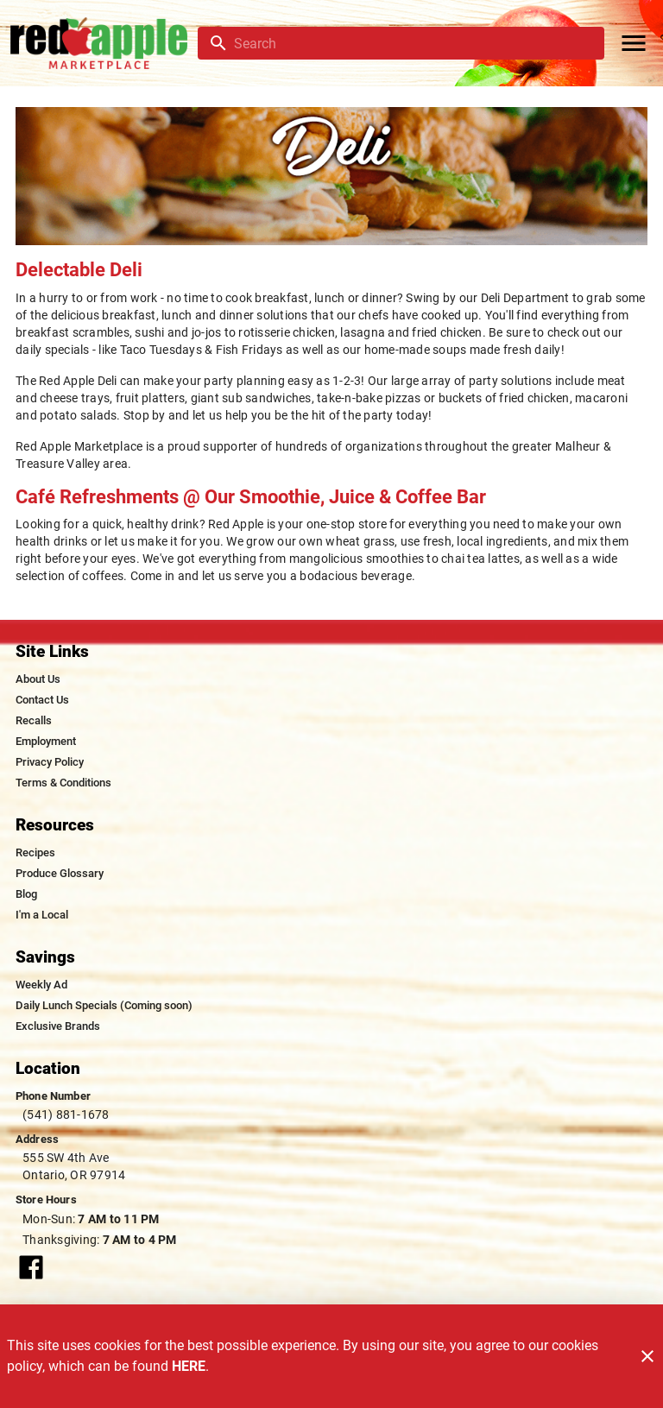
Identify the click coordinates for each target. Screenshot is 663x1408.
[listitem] (38, 679)
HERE (188, 1366)
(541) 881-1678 (66, 1114)
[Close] (647, 1356)
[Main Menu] (634, 43)
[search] (413, 43)
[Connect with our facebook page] (31, 1266)
